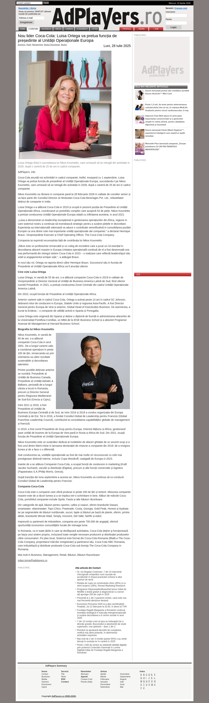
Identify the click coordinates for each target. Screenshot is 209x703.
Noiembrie (105, 687)
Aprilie (103, 674)
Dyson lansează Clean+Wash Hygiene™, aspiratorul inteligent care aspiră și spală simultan (165, 133)
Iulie (122, 682)
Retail (28, 45)
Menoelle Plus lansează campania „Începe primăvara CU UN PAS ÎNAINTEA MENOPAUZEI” (165, 146)
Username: (171, 12)
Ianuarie (104, 682)
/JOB (138, 275)
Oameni (45, 682)
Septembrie (125, 676)
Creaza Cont (86, 679)
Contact (65, 682)
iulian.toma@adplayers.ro (32, 560)
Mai (121, 687)
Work (63, 676)
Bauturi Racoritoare (52, 45)
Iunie (122, 684)
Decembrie (105, 684)
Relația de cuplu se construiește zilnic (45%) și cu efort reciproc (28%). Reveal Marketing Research (101, 584)
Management (37, 45)
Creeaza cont (181, 8)
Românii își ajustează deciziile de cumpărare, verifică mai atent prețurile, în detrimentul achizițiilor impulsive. (99, 633)
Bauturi (64, 45)
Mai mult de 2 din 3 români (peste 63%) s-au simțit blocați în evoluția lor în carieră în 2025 (102, 640)
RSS (63, 679)
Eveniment (46, 684)
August (123, 679)
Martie (103, 676)
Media (44, 679)
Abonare (85, 674)
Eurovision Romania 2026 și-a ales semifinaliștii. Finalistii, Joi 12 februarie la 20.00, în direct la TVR (102, 605)
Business (22, 45)
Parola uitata (86, 682)
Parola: (169, 19)
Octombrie (125, 674)
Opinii (44, 687)
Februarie (105, 679)
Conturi (45, 674)
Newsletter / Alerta (27, 8)
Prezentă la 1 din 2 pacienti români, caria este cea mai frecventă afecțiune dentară (101, 599)
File (63, 674)
